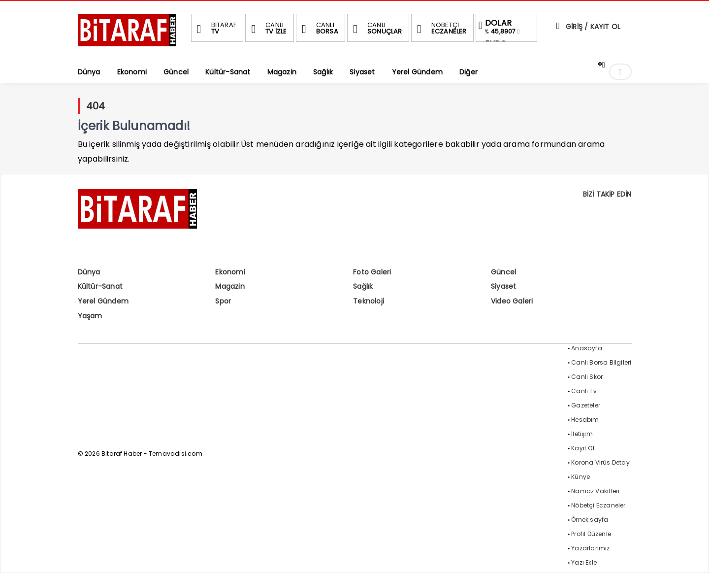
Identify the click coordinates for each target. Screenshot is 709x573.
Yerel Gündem (103, 301)
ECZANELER (440, 28)
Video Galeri (512, 301)
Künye (580, 476)
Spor (223, 301)
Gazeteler (585, 405)
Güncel (503, 272)
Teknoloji (368, 301)
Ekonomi (230, 272)
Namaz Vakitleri (595, 491)
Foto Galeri (372, 272)
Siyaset (503, 286)
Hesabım (585, 419)
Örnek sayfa (589, 519)
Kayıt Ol (582, 448)
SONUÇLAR (376, 28)
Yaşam (90, 316)
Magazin (229, 286)
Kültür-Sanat (100, 286)
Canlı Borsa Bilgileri (601, 362)
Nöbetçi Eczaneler (598, 505)
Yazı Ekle (584, 562)
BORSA (318, 28)
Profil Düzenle (591, 534)
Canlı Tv (584, 391)
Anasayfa (586, 348)
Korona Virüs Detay (600, 462)
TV (215, 28)
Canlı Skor (587, 376)
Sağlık (363, 286)
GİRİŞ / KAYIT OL (587, 27)
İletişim (582, 434)
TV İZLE (267, 28)
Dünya (89, 272)
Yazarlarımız (590, 548)
